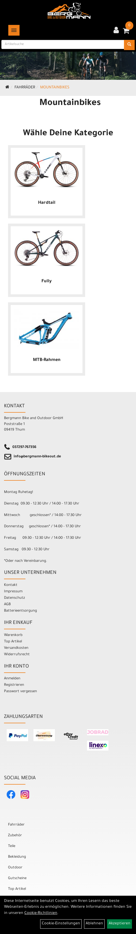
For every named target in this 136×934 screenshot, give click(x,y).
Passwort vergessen (20, 692)
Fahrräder (24, 88)
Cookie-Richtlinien (40, 913)
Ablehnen (94, 924)
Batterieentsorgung (20, 611)
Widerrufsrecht (17, 655)
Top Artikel (13, 642)
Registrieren (14, 685)
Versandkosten (16, 648)
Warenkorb (13, 635)
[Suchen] (129, 45)
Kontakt (10, 585)
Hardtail (46, 203)
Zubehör (15, 836)
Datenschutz (14, 598)
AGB (7, 604)
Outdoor (15, 868)
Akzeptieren (119, 924)
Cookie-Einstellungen (61, 924)
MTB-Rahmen (47, 360)
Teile (11, 846)
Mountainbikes (54, 88)
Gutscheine (17, 878)
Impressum (13, 592)
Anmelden (12, 679)
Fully (46, 281)
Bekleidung (17, 857)
